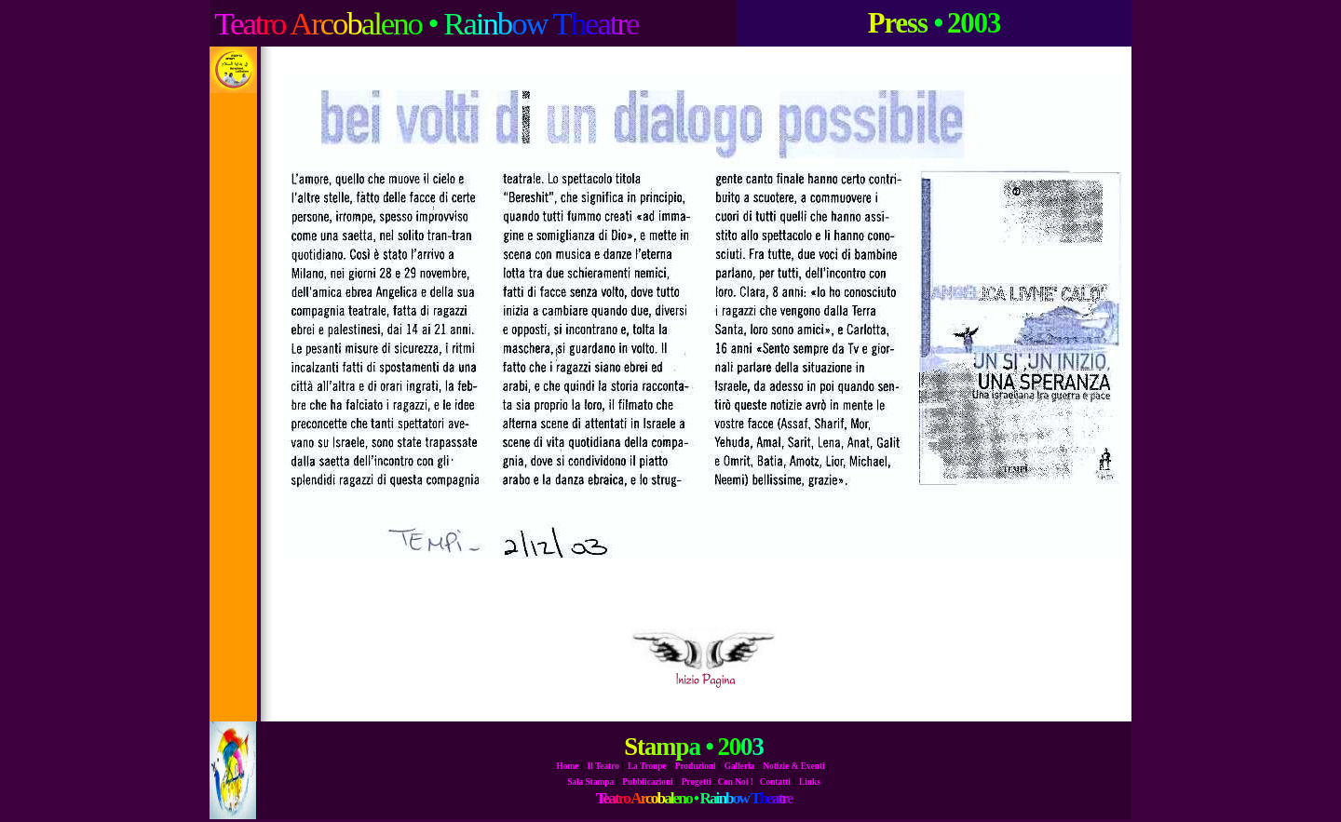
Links (809, 782)
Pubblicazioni (647, 782)
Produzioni (695, 766)
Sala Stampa (590, 782)
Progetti (696, 782)
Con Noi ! (734, 782)
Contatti (775, 782)
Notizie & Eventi (793, 766)
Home (568, 766)
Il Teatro (603, 766)
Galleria (740, 766)
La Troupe (647, 766)
